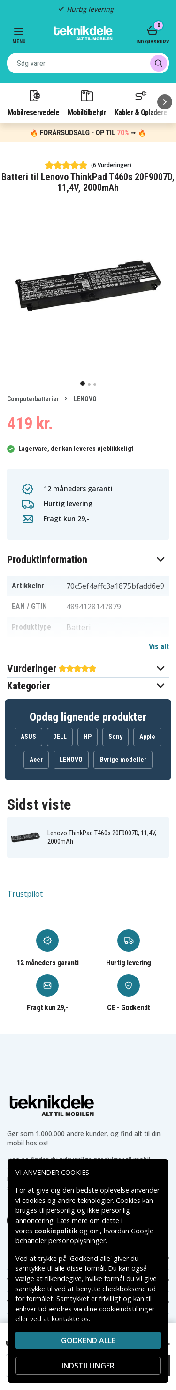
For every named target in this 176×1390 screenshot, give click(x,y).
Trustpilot (25, 894)
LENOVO (84, 399)
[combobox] (88, 63)
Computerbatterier (33, 399)
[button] (88, 559)
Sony (115, 736)
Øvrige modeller (122, 759)
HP (88, 736)
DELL (60, 736)
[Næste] (164, 101)
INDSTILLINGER (88, 1366)
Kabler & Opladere (141, 102)
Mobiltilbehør (87, 102)
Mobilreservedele (33, 102)
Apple (147, 736)
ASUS (28, 736)
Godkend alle (88, 1340)
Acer (36, 759)
